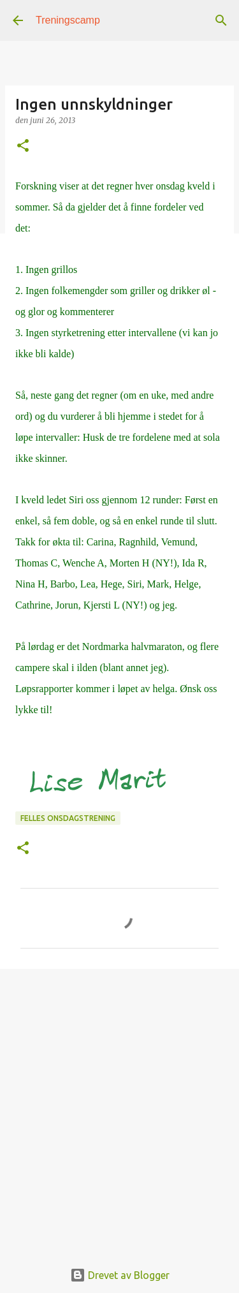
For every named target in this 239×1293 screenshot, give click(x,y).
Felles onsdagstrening (67, 818)
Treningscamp (68, 20)
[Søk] (221, 20)
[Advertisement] (119, 1107)
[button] (23, 146)
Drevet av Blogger (120, 1275)
